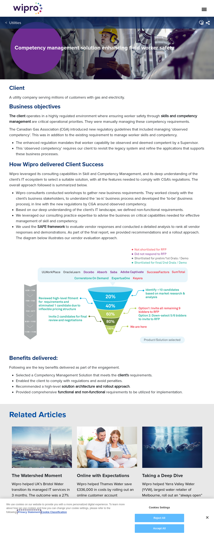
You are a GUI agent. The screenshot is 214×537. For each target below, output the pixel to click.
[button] (201, 23)
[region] (107, 518)
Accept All (159, 528)
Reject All (159, 518)
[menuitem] (207, 23)
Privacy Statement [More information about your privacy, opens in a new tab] (29, 512)
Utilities (15, 22)
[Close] (207, 517)
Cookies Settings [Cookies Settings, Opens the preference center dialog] (159, 507)
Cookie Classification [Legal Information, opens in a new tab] (54, 512)
